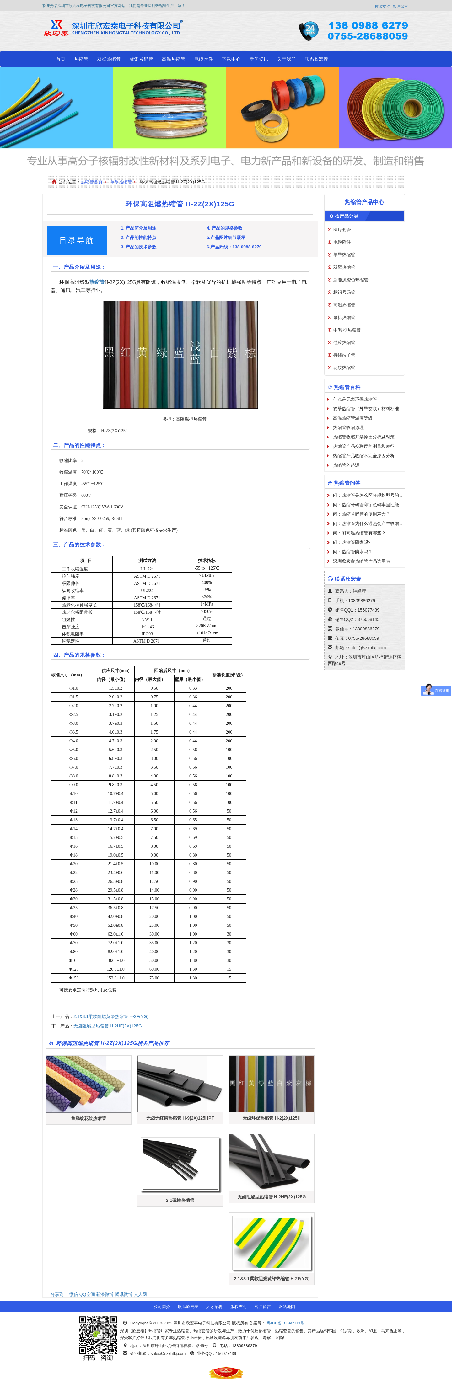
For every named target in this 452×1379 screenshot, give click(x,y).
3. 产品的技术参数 (139, 246)
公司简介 (162, 1306)
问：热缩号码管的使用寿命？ (361, 514)
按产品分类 (346, 216)
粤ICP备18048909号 (285, 1323)
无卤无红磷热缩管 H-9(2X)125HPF (180, 1118)
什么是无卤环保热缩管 (355, 399)
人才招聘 (214, 1306)
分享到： (59, 1294)
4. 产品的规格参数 (224, 228)
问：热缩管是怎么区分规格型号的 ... (368, 495)
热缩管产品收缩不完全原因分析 (364, 455)
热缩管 (81, 58)
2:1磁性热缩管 (180, 1200)
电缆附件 (203, 58)
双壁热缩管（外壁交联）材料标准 (366, 408)
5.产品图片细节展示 (226, 237)
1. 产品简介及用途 (139, 228)
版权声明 (238, 1306)
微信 (73, 1294)
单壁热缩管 (121, 181)
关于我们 (286, 58)
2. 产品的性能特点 (139, 237)
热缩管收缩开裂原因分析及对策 (364, 436)
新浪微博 (105, 1294)
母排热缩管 (344, 317)
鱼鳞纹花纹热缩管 (88, 1118)
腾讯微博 (123, 1294)
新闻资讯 (259, 58)
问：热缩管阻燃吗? (352, 542)
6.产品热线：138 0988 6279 (234, 246)
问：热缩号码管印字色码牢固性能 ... (368, 504)
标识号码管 (141, 58)
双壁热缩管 (109, 58)
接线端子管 (344, 355)
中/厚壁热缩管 (347, 329)
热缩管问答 (347, 483)
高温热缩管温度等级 (353, 418)
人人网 (140, 1294)
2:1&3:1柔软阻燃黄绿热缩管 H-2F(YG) (110, 1016)
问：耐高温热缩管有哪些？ (359, 532)
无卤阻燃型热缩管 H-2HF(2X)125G (107, 1025)
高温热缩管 (174, 58)
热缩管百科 (347, 387)
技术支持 (382, 6)
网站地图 (287, 1306)
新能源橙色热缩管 (351, 279)
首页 (61, 58)
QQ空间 (87, 1294)
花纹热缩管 (344, 367)
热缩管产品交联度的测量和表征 (364, 446)
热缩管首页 (92, 181)
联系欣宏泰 (316, 58)
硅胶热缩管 (344, 342)
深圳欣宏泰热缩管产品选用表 (361, 561)
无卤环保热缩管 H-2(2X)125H (271, 1118)
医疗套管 (342, 229)
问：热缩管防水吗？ (353, 551)
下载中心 (231, 58)
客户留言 (400, 6)
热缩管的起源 (346, 465)
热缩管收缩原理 (348, 427)
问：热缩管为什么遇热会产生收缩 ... (368, 523)
